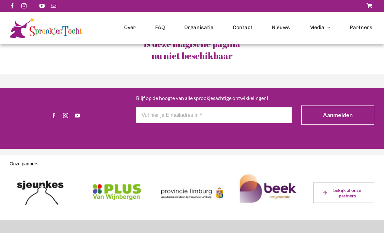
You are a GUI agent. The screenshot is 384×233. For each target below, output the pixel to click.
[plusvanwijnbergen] (116, 182)
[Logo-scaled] (46, 20)
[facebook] (12, 5)
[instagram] (24, 5)
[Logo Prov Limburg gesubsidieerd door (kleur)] (192, 189)
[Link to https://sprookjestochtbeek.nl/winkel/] (369, 5)
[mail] (53, 5)
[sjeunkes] (40, 176)
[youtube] (42, 5)
